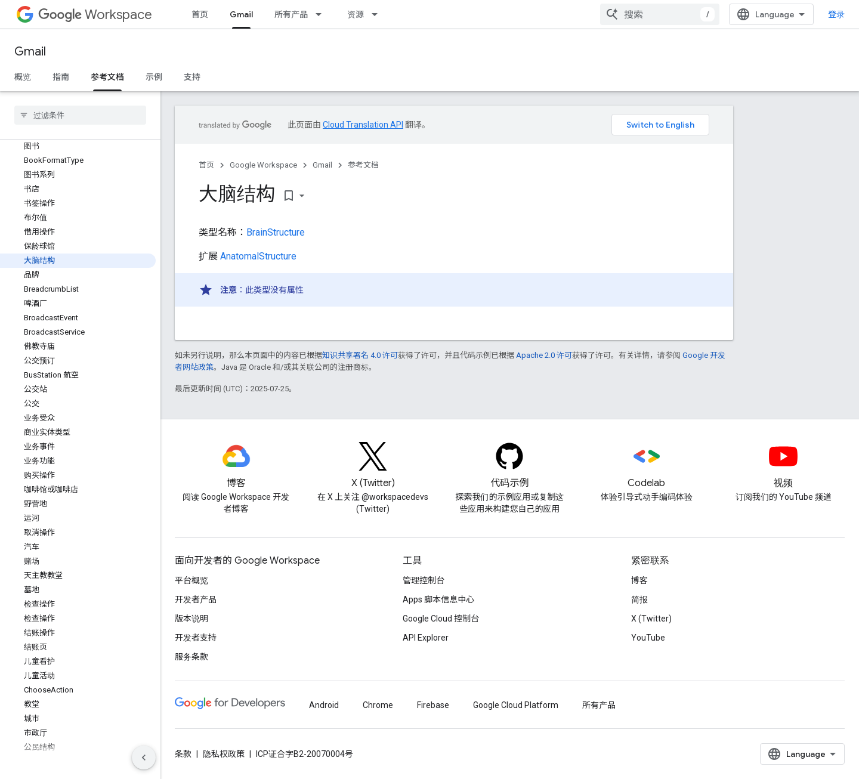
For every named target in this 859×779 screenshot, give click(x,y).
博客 (639, 580)
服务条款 (191, 656)
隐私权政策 (224, 754)
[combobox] (659, 14)
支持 (192, 77)
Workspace (95, 15)
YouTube (648, 637)
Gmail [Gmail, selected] (241, 14)
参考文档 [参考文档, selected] (107, 77)
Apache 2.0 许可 (544, 355)
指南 (60, 77)
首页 (199, 14)
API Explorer (426, 637)
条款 (183, 754)
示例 (154, 77)
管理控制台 (423, 580)
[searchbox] (80, 115)
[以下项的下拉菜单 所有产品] (322, 14)
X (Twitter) (651, 618)
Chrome (378, 705)
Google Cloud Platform (515, 705)
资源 (355, 14)
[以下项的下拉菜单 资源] (378, 14)
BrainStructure (275, 232)
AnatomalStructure (258, 256)
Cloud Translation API (363, 124)
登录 (836, 14)
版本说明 (191, 618)
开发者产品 (196, 599)
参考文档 (363, 164)
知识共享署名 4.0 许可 (360, 355)
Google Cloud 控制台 (441, 618)
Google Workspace (263, 164)
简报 (639, 599)
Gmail (30, 51)
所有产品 (291, 14)
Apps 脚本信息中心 (438, 599)
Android (324, 705)
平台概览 (191, 580)
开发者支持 (196, 637)
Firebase (433, 705)
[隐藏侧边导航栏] (144, 757)
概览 (22, 77)
